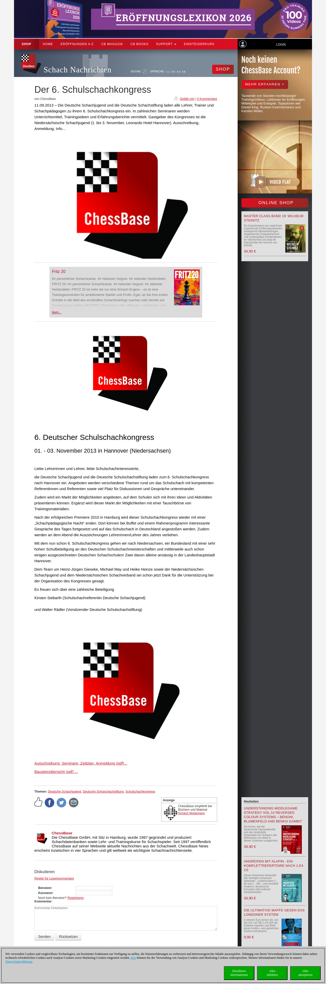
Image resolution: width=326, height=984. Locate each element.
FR (184, 71)
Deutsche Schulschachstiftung (103, 791)
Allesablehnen (272, 973)
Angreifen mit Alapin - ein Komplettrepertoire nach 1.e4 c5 (273, 865)
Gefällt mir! (187, 99)
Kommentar (42, 901)
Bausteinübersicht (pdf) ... (56, 771)
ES (179, 71)
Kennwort (45, 893)
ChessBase (62, 833)
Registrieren (75, 898)
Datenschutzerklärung (18, 961)
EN (173, 71)
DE (168, 71)
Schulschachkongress (140, 791)
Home (48, 44)
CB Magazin (112, 44)
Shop (26, 44)
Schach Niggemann (191, 813)
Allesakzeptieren (305, 973)
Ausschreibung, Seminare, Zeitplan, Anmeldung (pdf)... (80, 763)
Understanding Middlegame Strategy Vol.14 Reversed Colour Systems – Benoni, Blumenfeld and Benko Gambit (273, 814)
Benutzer (44, 888)
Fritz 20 (58, 271)
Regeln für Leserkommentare (54, 878)
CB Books (139, 44)
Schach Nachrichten (78, 69)
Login (281, 44)
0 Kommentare (207, 99)
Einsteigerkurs (199, 44)
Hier (133, 958)
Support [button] (166, 44)
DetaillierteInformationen (239, 973)
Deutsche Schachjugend (64, 791)
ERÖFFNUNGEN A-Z (77, 44)
